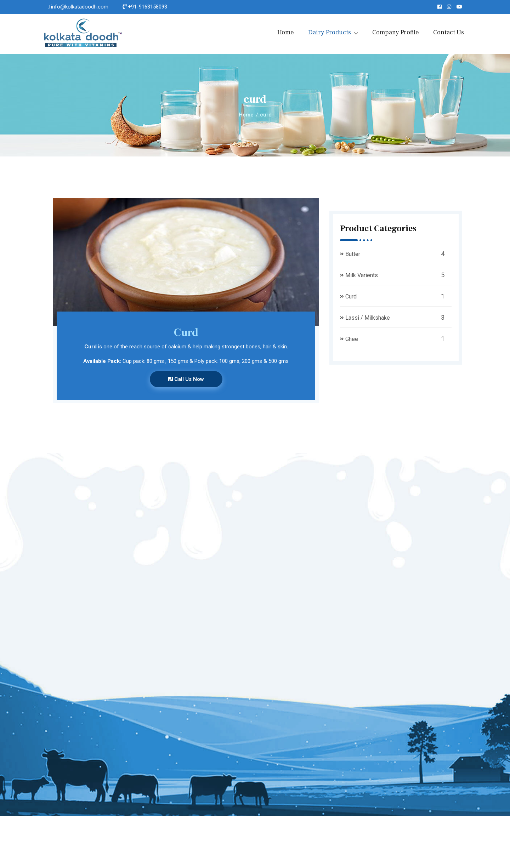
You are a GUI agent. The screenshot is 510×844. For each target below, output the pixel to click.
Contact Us (448, 32)
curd (266, 115)
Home (285, 32)
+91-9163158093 (147, 7)
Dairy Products (329, 32)
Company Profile (395, 32)
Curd (351, 296)
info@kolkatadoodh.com (79, 7)
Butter (352, 254)
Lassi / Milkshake (367, 317)
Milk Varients (361, 275)
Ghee (351, 339)
